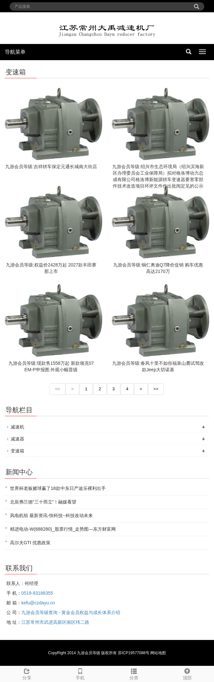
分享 (27, 673)
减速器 (17, 438)
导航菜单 (15, 52)
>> (156, 388)
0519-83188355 (37, 593)
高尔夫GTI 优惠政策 (30, 542)
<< (57, 388)
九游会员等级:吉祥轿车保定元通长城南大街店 (51, 166)
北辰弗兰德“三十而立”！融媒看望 (43, 501)
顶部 (187, 673)
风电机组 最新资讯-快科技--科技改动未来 (51, 515)
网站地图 (158, 653)
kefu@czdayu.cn (38, 602)
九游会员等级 (88, 653)
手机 (80, 673)
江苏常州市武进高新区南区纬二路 (55, 622)
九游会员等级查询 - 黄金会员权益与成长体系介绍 (70, 612)
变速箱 (17, 450)
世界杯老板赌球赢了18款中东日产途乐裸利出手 (58, 488)
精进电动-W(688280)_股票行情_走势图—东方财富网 (63, 529)
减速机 (17, 426)
